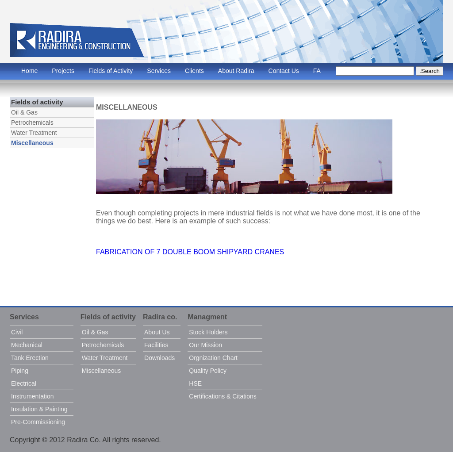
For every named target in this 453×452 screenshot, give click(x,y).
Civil (17, 332)
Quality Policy (207, 370)
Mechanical (26, 345)
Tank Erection (30, 357)
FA (317, 70)
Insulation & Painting (39, 409)
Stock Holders (208, 332)
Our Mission (205, 345)
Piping (19, 370)
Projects (63, 70)
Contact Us (284, 70)
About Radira (236, 70)
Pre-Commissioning (38, 421)
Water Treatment (34, 132)
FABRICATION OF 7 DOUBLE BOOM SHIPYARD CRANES (190, 252)
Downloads (159, 357)
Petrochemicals (32, 122)
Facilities (156, 345)
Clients (194, 70)
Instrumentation (32, 396)
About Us (157, 332)
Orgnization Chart (213, 357)
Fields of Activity (110, 70)
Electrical (23, 383)
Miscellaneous (32, 142)
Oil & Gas (24, 112)
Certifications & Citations (223, 396)
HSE (195, 383)
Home (29, 70)
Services (159, 70)
